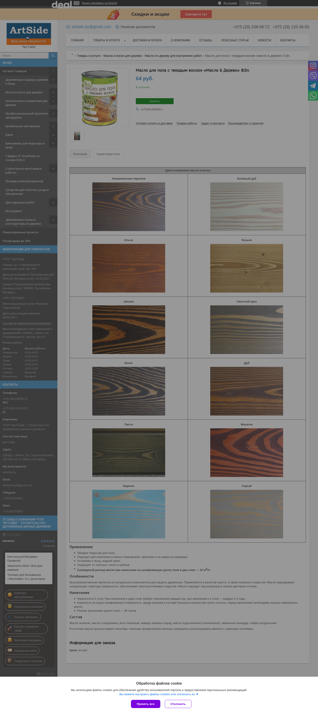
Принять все (146, 704)
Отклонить (178, 704)
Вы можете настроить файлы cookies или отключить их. (157, 694)
